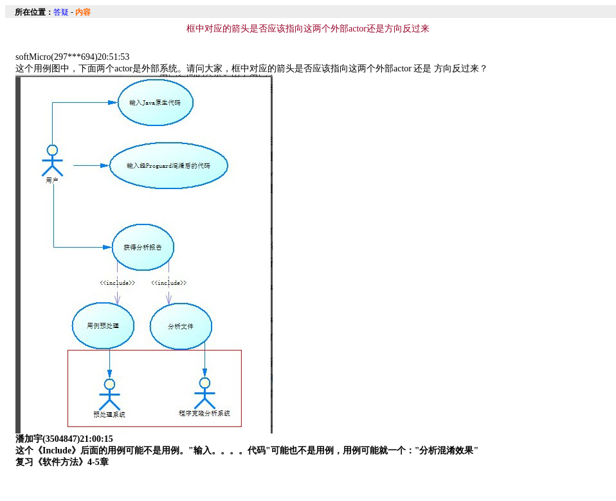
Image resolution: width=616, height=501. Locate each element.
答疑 (61, 12)
